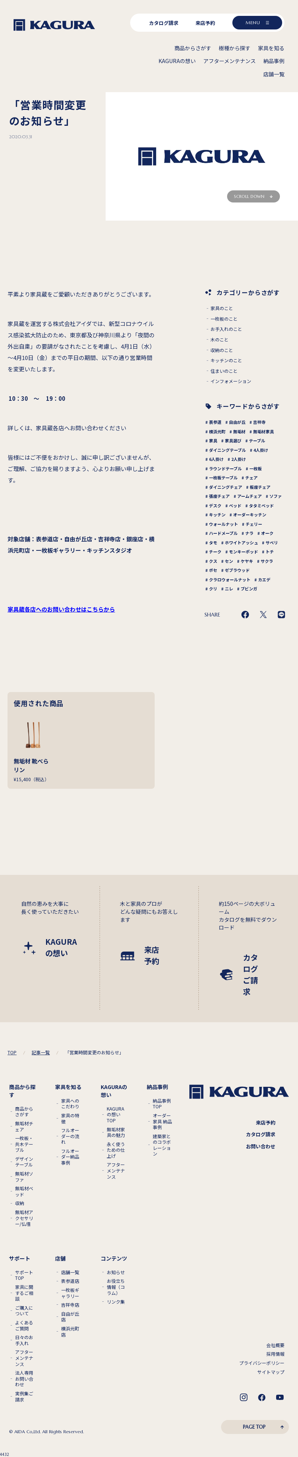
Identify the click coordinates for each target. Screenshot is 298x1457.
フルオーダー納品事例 (70, 1157)
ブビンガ (249, 589)
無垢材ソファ (24, 1176)
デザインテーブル (24, 1162)
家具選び (233, 440)
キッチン (217, 514)
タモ (213, 542)
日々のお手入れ (24, 1340)
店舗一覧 (70, 1272)
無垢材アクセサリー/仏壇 (24, 1218)
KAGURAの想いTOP (115, 1114)
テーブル (257, 440)
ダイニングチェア (225, 487)
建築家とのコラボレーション (162, 1145)
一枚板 (255, 468)
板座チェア (260, 487)
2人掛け (238, 459)
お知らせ (116, 1272)
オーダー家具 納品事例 (162, 1121)
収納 (19, 1203)
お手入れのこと (226, 329)
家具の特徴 (70, 1118)
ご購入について (24, 1310)
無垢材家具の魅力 (116, 1132)
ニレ (229, 589)
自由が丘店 (70, 1317)
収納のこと (221, 350)
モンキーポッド (243, 551)
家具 (213, 440)
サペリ (272, 542)
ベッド (235, 505)
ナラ (249, 533)
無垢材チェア (24, 1126)
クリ (213, 589)
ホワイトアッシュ (241, 542)
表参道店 (70, 1281)
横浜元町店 (70, 1331)
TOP (12, 1052)
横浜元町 (217, 431)
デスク (215, 505)
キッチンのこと (226, 360)
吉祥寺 (259, 422)
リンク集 (116, 1302)
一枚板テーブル (223, 477)
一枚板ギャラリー (70, 1293)
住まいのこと (224, 371)
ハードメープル (223, 533)
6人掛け (216, 459)
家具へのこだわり (70, 1103)
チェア (251, 477)
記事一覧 (41, 1052)
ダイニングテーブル (227, 450)
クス (213, 561)
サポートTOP (24, 1275)
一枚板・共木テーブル (24, 1144)
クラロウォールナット (229, 579)
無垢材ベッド (24, 1191)
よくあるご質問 (24, 1325)
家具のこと (221, 308)
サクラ (267, 561)
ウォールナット (223, 524)
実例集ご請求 (24, 1396)
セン (229, 561)
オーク (267, 533)
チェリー (254, 524)
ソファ (275, 496)
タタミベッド (261, 505)
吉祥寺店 (70, 1305)
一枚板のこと (224, 319)
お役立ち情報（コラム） (116, 1287)
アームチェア (249, 496)
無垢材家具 (263, 431)
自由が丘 (237, 422)
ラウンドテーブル (225, 468)
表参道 (215, 422)
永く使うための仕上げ (116, 1150)
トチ (270, 551)
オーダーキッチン (249, 514)
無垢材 (239, 431)
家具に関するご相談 (24, 1293)
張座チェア (219, 496)
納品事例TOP (162, 1103)
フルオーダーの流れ (70, 1136)
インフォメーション (230, 381)
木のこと (219, 340)
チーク (215, 551)
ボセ (213, 570)
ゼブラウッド (237, 570)
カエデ (264, 579)
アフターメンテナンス (116, 1170)
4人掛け (260, 450)
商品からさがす (24, 1111)
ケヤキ (247, 561)
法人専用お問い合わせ (24, 1378)
